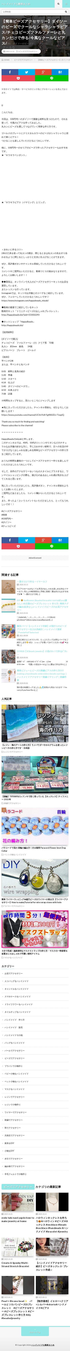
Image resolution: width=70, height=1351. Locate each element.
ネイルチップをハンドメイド (18, 1012)
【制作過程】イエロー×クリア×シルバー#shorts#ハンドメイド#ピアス (52, 1304)
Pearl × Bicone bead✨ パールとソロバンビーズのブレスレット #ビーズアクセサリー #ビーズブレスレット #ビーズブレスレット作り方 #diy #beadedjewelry (18, 1310)
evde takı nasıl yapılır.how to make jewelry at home (18, 1219)
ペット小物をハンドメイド (15, 854)
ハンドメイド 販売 (14, 1027)
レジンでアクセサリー (13, 752)
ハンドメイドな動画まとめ (42, 1345)
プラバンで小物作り (14, 1066)
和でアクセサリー (13, 1128)
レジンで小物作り (13, 1104)
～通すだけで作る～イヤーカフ (32, 581)
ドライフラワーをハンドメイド (19, 1004)
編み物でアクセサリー (15, 1166)
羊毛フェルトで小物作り (16, 1174)
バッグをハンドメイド (15, 1043)
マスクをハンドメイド (13, 957)
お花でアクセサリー (14, 973)
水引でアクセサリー (14, 1158)
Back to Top (35, 1332)
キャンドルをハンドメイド (17, 989)
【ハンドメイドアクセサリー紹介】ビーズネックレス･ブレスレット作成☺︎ (52, 1266)
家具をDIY (9, 1143)
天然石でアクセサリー (15, 1135)
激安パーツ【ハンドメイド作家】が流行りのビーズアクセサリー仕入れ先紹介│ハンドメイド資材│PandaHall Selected (41, 629)
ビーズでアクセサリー (28, 51)
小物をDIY (9, 1151)
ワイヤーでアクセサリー (14, 906)
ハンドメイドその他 (14, 1035)
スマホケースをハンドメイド (18, 996)
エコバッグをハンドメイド (17, 981)
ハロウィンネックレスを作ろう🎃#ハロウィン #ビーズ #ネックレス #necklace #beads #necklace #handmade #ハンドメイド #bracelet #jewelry (52, 1224)
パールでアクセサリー (15, 1050)
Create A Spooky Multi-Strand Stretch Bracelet (15, 1264)
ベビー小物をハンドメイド (17, 1073)
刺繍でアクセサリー (12, 803)
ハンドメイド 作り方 (15, 1019)
